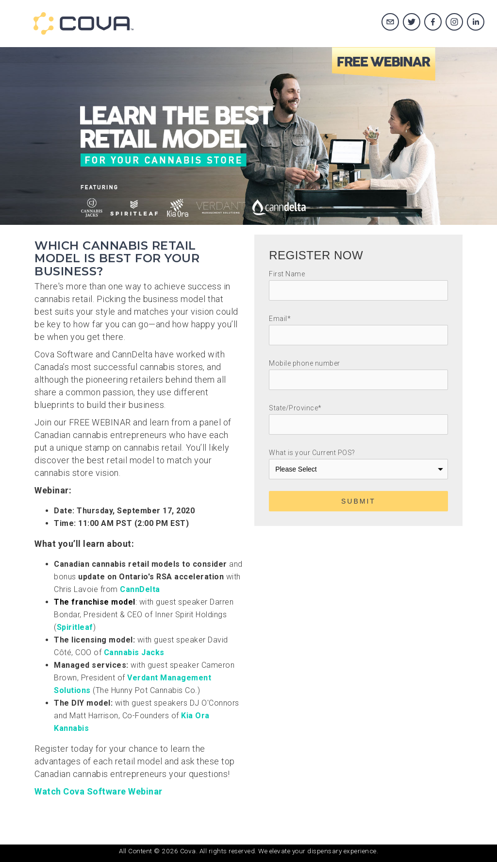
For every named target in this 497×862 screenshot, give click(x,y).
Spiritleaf (75, 627)
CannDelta (140, 589)
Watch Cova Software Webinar (98, 791)
